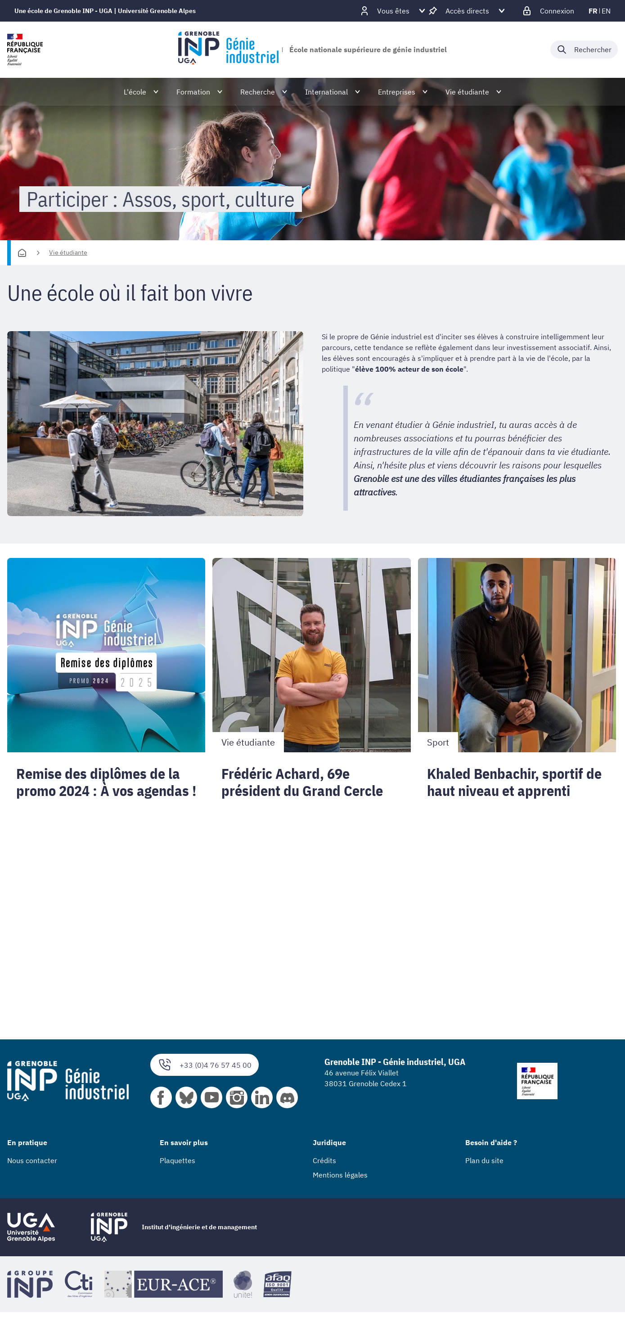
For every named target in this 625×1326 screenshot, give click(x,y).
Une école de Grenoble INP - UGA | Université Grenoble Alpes (105, 11)
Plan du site (484, 1160)
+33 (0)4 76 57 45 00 (204, 1064)
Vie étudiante (68, 252)
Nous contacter (32, 1160)
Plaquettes (177, 1160)
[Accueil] (22, 252)
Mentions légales (340, 1174)
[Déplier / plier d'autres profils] (393, 10)
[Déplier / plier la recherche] (584, 49)
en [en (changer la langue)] (606, 10)
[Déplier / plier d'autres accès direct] (467, 10)
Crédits (324, 1160)
